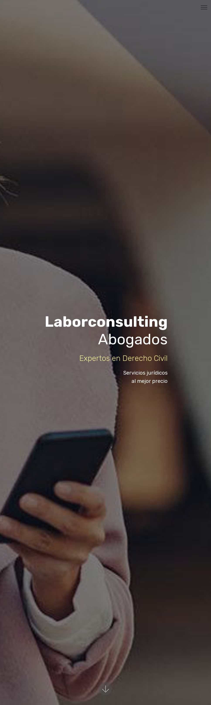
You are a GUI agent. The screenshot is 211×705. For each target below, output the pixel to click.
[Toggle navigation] (204, 7)
